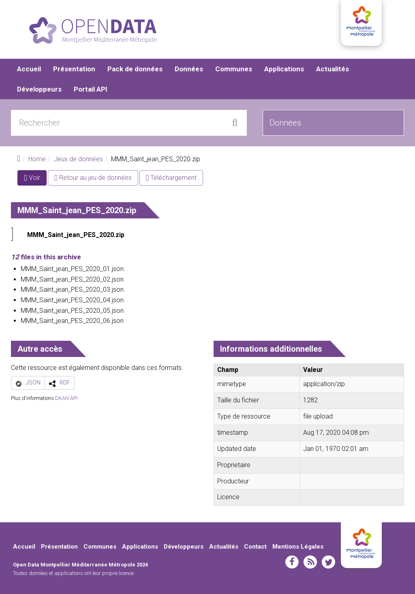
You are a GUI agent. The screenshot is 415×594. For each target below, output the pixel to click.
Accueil (29, 69)
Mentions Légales (297, 546)
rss (310, 562)
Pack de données (135, 69)
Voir (35, 179)
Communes (233, 69)
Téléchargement (171, 178)
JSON (33, 382)
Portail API (90, 89)
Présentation (74, 69)
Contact (255, 546)
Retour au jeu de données (93, 178)
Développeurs (39, 89)
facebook (292, 562)
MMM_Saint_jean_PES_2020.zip (75, 235)
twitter (328, 562)
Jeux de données (78, 159)
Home (37, 159)
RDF (65, 382)
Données (189, 69)
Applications (284, 69)
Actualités (332, 69)
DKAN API (66, 398)
